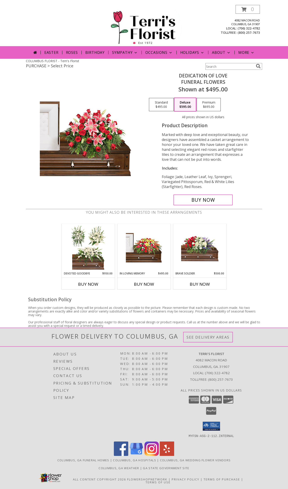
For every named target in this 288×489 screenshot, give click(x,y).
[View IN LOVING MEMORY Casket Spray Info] (144, 248)
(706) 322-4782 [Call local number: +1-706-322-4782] (249, 28)
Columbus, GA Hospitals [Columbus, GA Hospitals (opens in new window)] (134, 460)
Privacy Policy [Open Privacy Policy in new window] (185, 479)
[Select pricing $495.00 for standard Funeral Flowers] (161, 104)
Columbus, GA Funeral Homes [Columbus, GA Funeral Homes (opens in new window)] (83, 460)
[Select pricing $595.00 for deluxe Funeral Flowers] (185, 104)
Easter (51, 52)
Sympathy (125, 52)
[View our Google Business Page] (136, 454)
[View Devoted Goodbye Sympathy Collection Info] (88, 247)
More (246, 52)
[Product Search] (230, 66)
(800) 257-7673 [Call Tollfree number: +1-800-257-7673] (220, 379)
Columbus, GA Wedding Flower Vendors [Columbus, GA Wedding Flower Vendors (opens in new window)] (195, 460)
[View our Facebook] (121, 454)
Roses (72, 52)
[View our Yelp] (167, 454)
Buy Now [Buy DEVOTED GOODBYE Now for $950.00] (88, 284)
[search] (258, 66)
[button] (248, 9)
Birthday (95, 52)
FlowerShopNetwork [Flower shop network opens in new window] (147, 479)
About (221, 52)
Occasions (159, 52)
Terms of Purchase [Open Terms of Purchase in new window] (222, 479)
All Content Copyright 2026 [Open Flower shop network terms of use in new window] (99, 479)
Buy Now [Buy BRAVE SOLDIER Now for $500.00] (200, 284)
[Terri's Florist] (144, 25)
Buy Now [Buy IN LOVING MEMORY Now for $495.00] (144, 284)
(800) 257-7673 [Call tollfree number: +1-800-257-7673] (249, 32)
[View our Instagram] (151, 454)
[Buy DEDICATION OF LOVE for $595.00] (203, 200)
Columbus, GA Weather (119, 468)
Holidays (192, 52)
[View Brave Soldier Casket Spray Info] (200, 248)
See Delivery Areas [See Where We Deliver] (208, 337)
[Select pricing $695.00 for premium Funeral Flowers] (208, 104)
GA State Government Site (166, 468)
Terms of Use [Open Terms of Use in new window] (158, 482)
